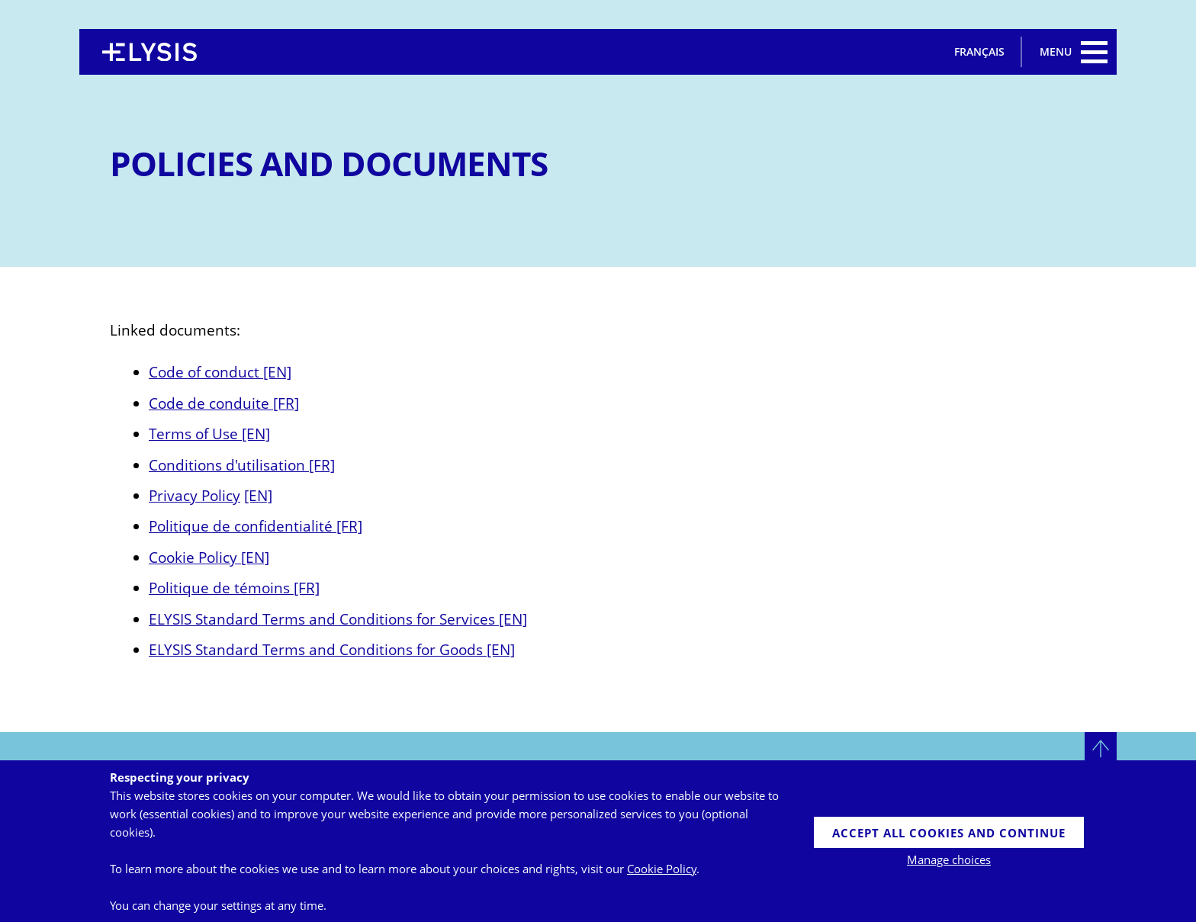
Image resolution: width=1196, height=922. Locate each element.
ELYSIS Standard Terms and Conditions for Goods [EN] (332, 649)
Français (979, 51)
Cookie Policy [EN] (209, 557)
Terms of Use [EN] (209, 433)
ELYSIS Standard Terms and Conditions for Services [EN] (338, 618)
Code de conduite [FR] (224, 403)
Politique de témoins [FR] (234, 587)
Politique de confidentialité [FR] (255, 525)
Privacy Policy (194, 495)
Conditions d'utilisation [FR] (242, 464)
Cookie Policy (661, 868)
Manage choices (949, 859)
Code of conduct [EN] (220, 371)
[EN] (258, 495)
